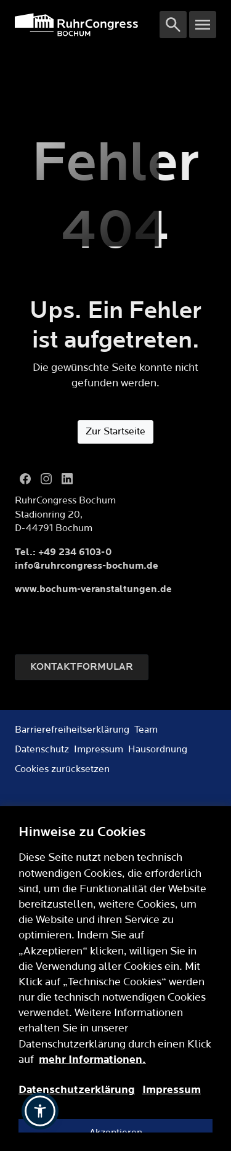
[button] (40, 1111)
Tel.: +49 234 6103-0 (63, 552)
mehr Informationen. (92, 1059)
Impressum (171, 1089)
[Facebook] (25, 478)
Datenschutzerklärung (76, 1089)
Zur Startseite (115, 431)
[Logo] (87, 24)
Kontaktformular (81, 667)
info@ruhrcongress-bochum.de (86, 566)
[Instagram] (46, 478)
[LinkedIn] (67, 478)
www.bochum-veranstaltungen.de (93, 589)
